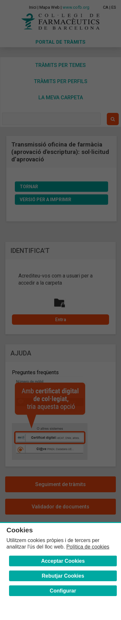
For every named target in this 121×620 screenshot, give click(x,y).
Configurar (63, 590)
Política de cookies (87, 546)
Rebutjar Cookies (63, 576)
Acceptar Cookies (63, 561)
